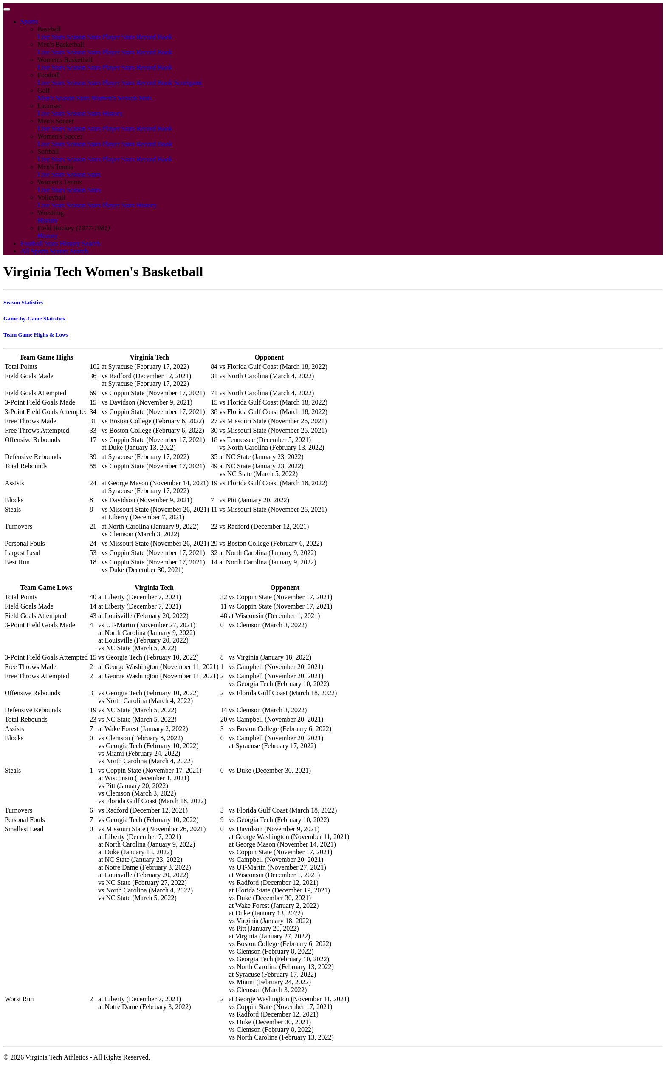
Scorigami (188, 82)
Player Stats (118, 36)
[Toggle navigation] (6, 9)
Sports (29, 21)
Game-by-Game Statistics (34, 318)
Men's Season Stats (63, 98)
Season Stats (83, 36)
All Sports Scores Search (54, 251)
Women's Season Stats (121, 98)
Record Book (154, 36)
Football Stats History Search (60, 243)
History (112, 113)
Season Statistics (23, 302)
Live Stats (51, 36)
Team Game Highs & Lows (35, 334)
